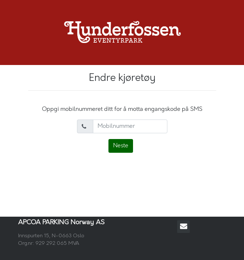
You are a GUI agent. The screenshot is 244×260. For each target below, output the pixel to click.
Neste (120, 145)
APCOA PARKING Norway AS (61, 222)
